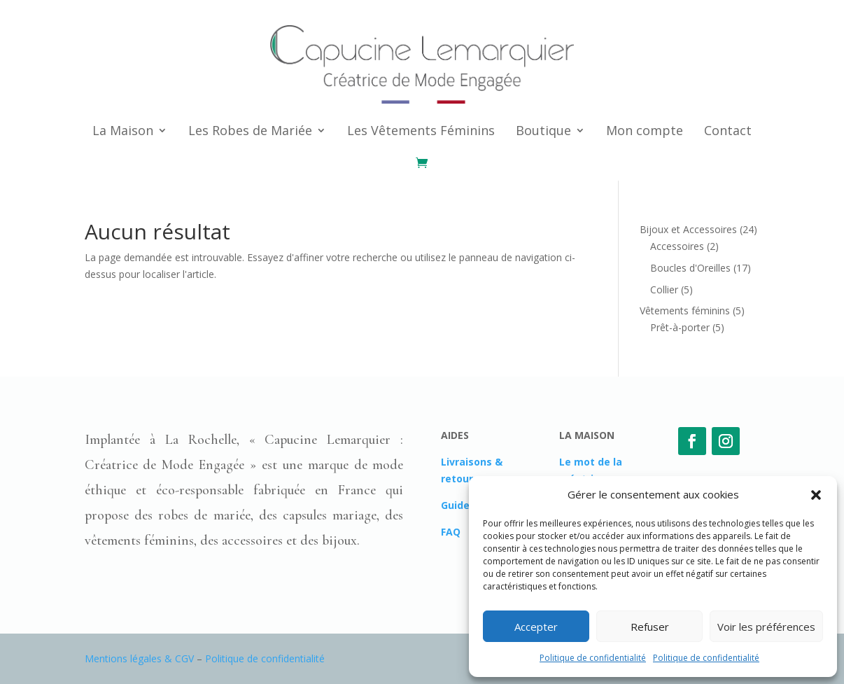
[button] (816, 495)
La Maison (122, 130)
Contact (728, 130)
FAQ (450, 531)
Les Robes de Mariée (250, 130)
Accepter (536, 627)
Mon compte (644, 130)
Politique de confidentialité (593, 658)
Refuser (650, 627)
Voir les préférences (766, 627)
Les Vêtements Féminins (421, 130)
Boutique (543, 130)
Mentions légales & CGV (139, 658)
